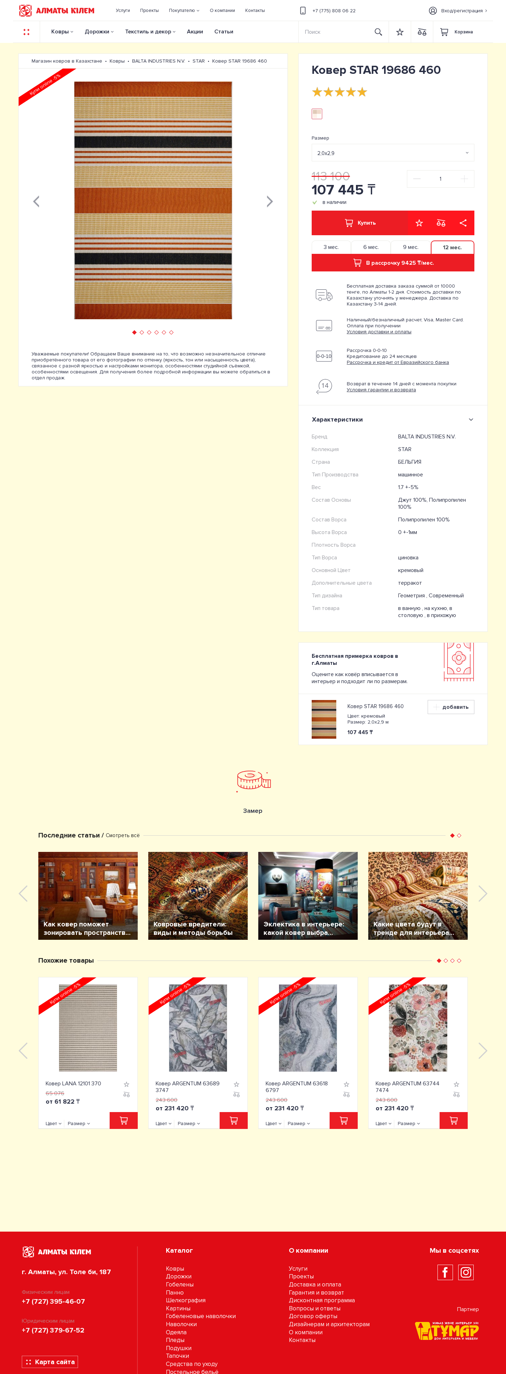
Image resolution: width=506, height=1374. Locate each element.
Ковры (60, 31)
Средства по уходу (192, 1364)
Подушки (179, 1348)
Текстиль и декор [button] (148, 31)
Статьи (223, 31)
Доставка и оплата (315, 1284)
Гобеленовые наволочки (201, 1316)
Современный (446, 595)
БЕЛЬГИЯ (409, 462)
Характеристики (394, 419)
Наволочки (181, 1324)
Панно (175, 1292)
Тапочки (177, 1356)
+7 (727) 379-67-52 (53, 1330)
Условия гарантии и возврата (381, 390)
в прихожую (441, 615)
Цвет (51, 1123)
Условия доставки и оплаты (379, 332)
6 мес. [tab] (371, 247)
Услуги (298, 1268)
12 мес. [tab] (452, 247)
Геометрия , (413, 595)
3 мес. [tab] (331, 247)
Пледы (175, 1340)
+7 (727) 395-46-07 (53, 1301)
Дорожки (97, 31)
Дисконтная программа (322, 1300)
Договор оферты (313, 1316)
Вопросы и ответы (314, 1308)
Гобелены (180, 1284)
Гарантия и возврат (316, 1292)
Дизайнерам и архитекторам (329, 1324)
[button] (184, 10)
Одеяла (176, 1332)
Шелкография (186, 1300)
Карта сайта (50, 1362)
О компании (306, 1332)
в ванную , (411, 608)
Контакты (302, 1340)
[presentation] (36, 200)
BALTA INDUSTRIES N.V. (427, 436)
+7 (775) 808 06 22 (327, 10)
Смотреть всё (123, 835)
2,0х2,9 (326, 153)
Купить (360, 223)
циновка (408, 557)
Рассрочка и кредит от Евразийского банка (398, 362)
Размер (320, 138)
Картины (178, 1308)
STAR (404, 449)
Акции (195, 31)
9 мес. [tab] (411, 247)
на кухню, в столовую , (425, 612)
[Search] (334, 32)
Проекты (301, 1276)
